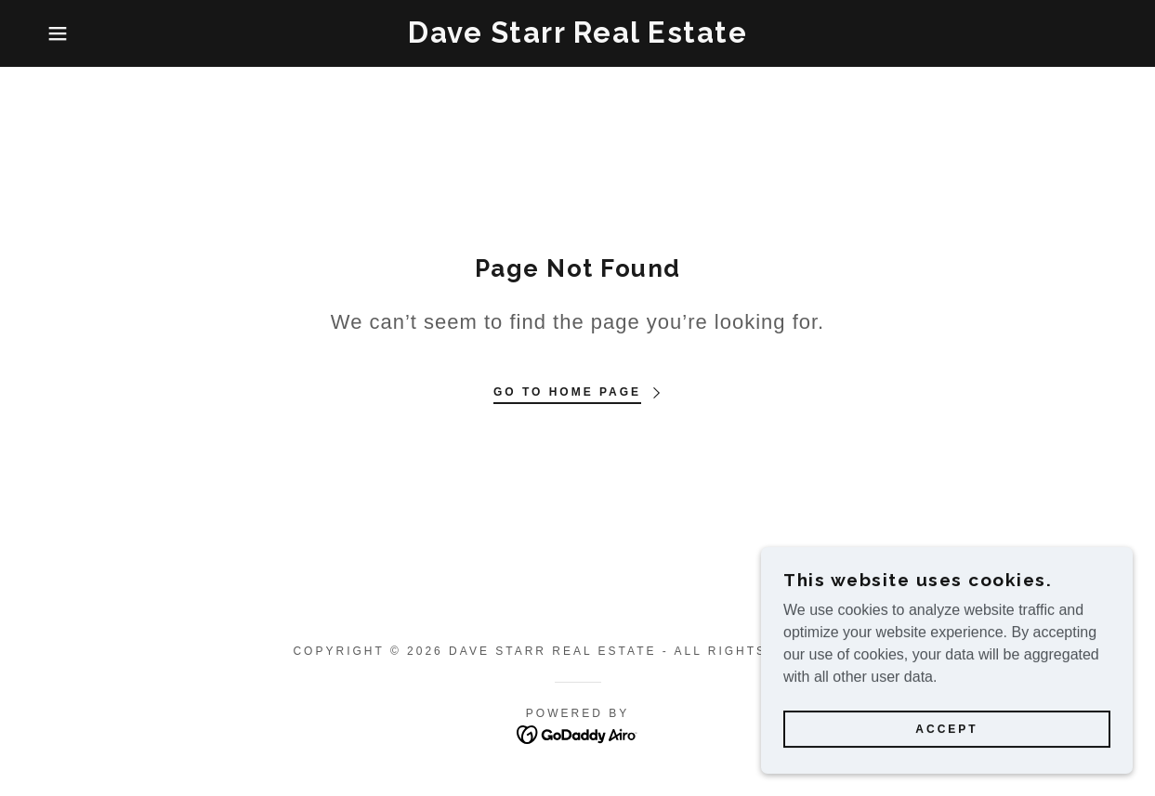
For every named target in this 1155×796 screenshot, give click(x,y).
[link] (577, 38)
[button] (57, 33)
